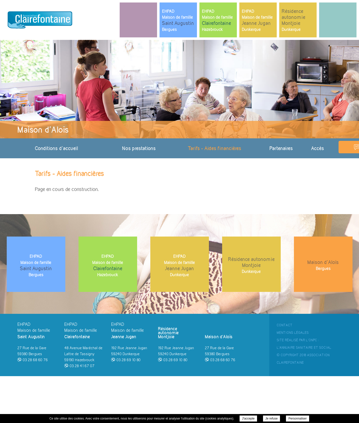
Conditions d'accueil (56, 148)
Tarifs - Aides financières (214, 148)
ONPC (313, 387)
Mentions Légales (293, 379)
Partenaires (281, 148)
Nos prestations (139, 148)
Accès (317, 148)
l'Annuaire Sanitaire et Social (304, 394)
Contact (284, 372)
